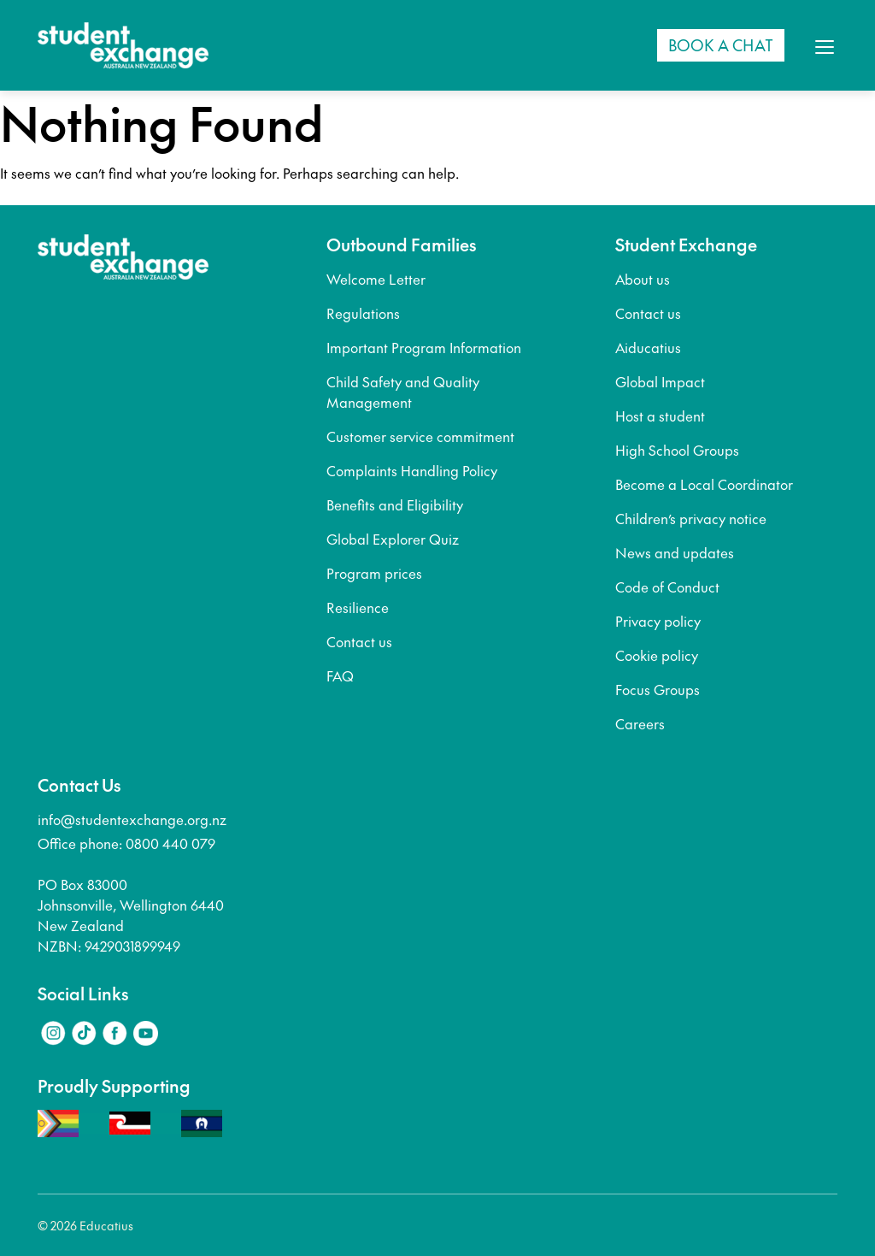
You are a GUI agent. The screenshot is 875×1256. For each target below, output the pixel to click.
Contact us (359, 641)
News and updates (674, 552)
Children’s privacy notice (690, 518)
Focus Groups (657, 689)
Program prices (374, 572)
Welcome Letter (376, 278)
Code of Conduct (667, 586)
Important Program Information (423, 347)
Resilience (357, 607)
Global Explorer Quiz (392, 538)
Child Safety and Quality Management (402, 391)
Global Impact (660, 381)
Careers (640, 723)
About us (642, 278)
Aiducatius (648, 347)
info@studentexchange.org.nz (132, 819)
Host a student (660, 415)
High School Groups (677, 449)
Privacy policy (658, 620)
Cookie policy (656, 655)
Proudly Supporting (114, 1086)
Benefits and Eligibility (394, 504)
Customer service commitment (420, 436)
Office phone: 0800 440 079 (126, 843)
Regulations (363, 313)
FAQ (340, 675)
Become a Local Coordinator (704, 484)
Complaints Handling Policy (411, 470)
